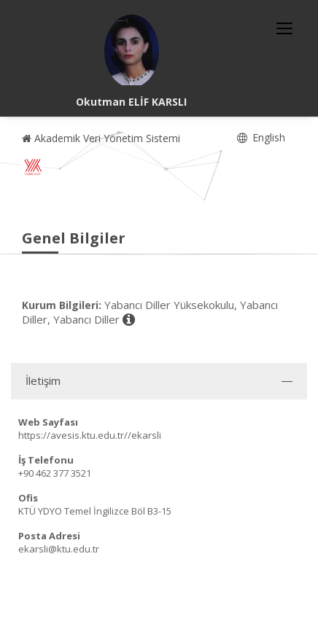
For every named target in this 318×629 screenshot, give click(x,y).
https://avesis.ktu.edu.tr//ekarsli (89, 435)
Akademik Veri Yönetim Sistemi (101, 138)
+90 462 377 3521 (54, 473)
